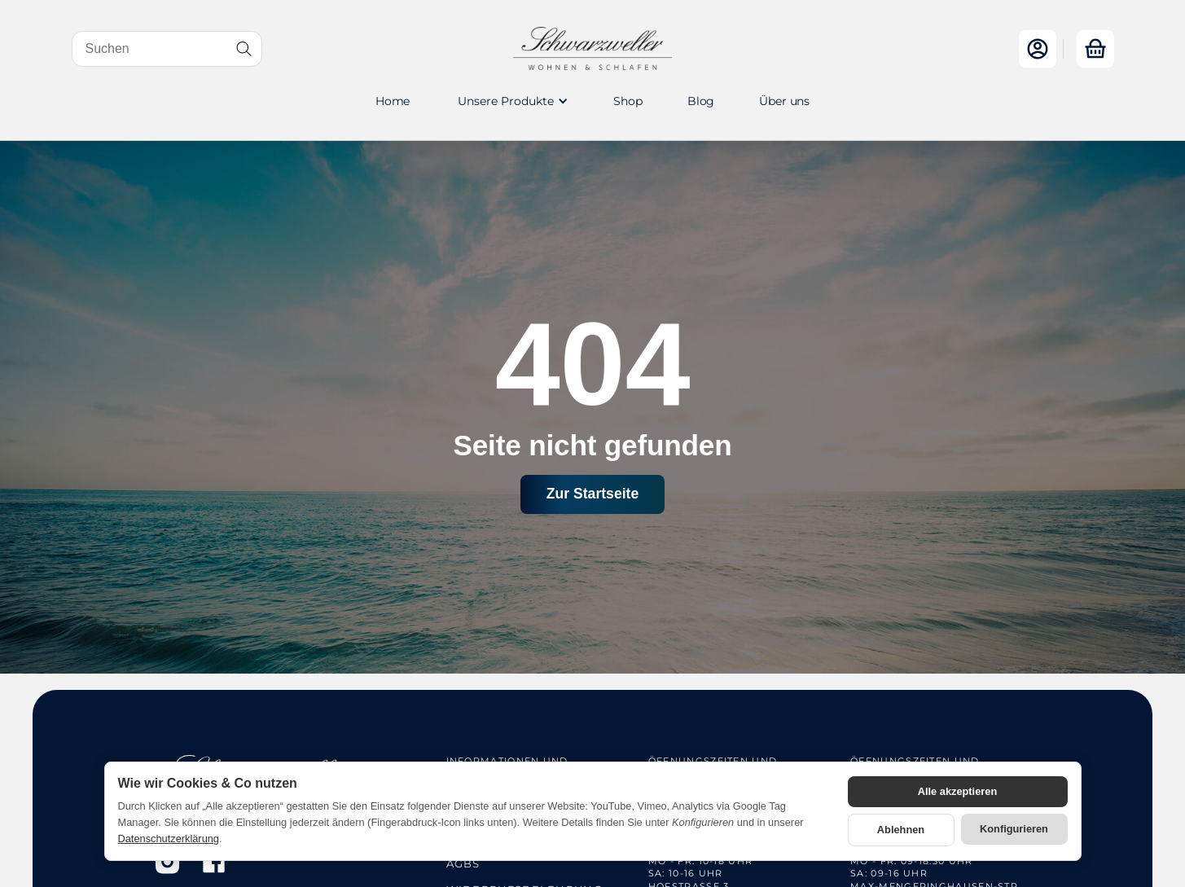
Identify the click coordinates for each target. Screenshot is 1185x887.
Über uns (784, 101)
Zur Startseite (592, 493)
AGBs (463, 863)
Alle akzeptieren (957, 791)
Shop (627, 101)
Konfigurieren (1014, 829)
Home (392, 101)
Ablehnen (900, 829)
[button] (511, 101)
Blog (700, 101)
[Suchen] (167, 49)
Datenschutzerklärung (168, 838)
